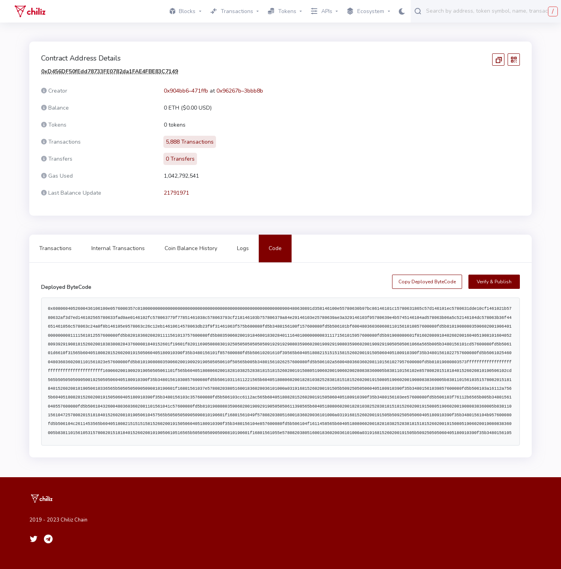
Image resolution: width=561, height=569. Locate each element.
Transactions (55, 248)
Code (275, 248)
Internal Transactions (118, 248)
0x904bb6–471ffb (186, 91)
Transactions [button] (231, 11)
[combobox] (491, 11)
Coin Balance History (191, 248)
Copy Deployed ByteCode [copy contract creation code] (427, 282)
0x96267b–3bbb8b (239, 91)
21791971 (176, 193)
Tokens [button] (282, 11)
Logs (243, 248)
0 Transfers (180, 159)
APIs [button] (321, 11)
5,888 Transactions (190, 142)
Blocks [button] (183, 11)
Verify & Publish (494, 282)
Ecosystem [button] (365, 11)
